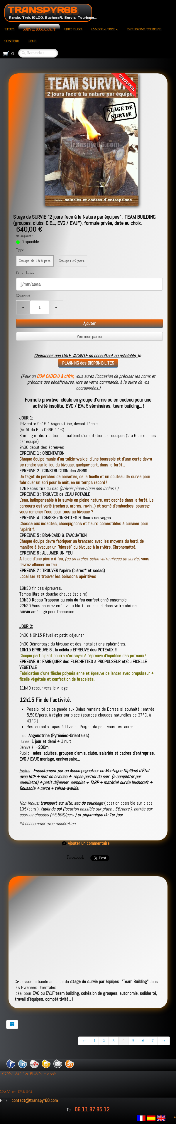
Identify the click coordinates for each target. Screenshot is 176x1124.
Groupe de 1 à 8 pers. (35, 261)
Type (20, 250)
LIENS (32, 41)
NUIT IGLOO (73, 29)
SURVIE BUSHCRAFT (39, 29)
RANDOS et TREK (104, 29)
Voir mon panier (89, 336)
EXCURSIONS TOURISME (144, 29)
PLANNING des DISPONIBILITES (88, 363)
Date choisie (25, 273)
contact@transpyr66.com (34, 1100)
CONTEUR (11, 41)
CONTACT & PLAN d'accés (29, 1074)
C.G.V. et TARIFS (16, 1091)
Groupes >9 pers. (71, 261)
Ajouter (89, 323)
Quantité (23, 296)
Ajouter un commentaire (88, 843)
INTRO (9, 29)
